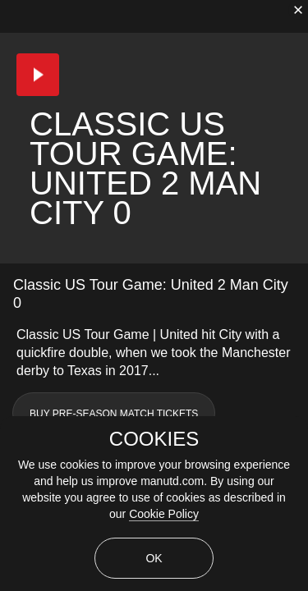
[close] (298, 10)
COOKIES (154, 439)
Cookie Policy (164, 513)
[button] (37, 74)
